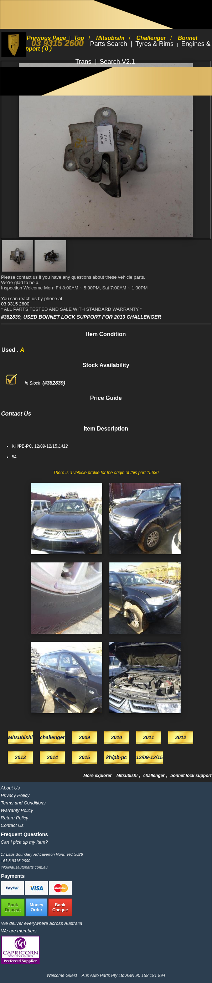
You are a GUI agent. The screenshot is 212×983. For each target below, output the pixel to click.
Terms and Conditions (23, 803)
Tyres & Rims (155, 43)
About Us (10, 788)
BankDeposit (13, 907)
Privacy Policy (15, 795)
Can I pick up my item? (24, 842)
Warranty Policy (17, 810)
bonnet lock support (190, 775)
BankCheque (60, 907)
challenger (154, 775)
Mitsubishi (128, 775)
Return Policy (14, 817)
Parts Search (109, 43)
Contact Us (12, 825)
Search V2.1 (117, 61)
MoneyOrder (36, 907)
